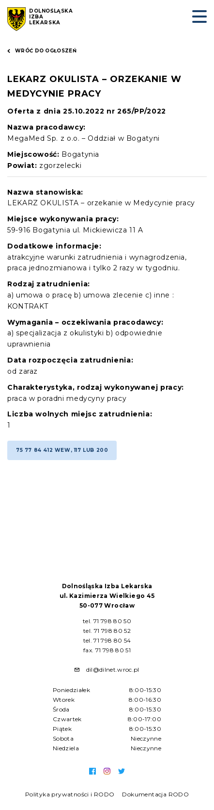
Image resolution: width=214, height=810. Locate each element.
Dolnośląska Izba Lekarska (51, 17)
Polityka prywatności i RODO (70, 794)
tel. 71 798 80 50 (107, 621)
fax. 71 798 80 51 (107, 650)
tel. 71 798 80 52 (107, 630)
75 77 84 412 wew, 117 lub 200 (62, 450)
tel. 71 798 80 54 (107, 640)
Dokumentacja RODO (155, 794)
